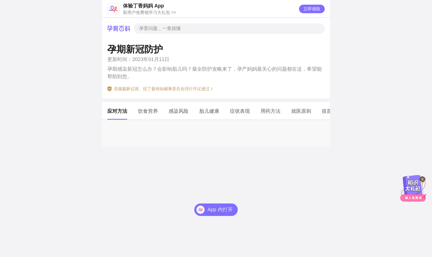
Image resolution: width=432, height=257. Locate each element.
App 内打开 (220, 209)
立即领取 (311, 8)
